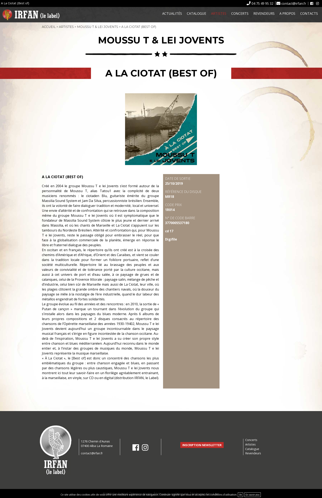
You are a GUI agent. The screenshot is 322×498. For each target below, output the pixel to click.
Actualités (172, 13)
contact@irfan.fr (293, 3)
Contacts (309, 13)
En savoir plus (253, 494)
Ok (240, 494)
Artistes (218, 13)
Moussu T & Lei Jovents (97, 27)
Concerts (239, 13)
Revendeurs (264, 13)
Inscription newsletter (202, 445)
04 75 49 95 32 (262, 3)
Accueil (49, 27)
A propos (287, 13)
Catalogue (196, 13)
